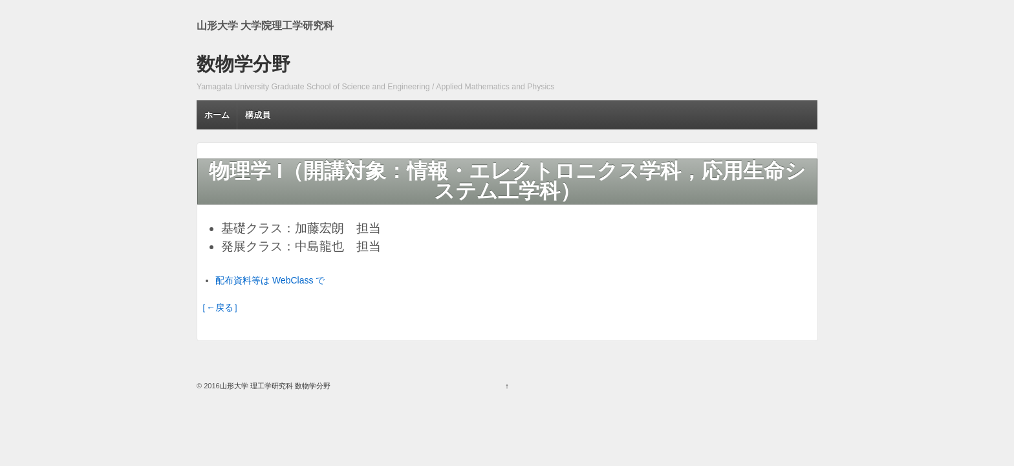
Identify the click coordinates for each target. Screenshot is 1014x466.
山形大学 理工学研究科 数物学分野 (275, 386)
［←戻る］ (220, 307)
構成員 (257, 115)
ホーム (217, 115)
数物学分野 (243, 64)
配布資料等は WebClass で (270, 280)
